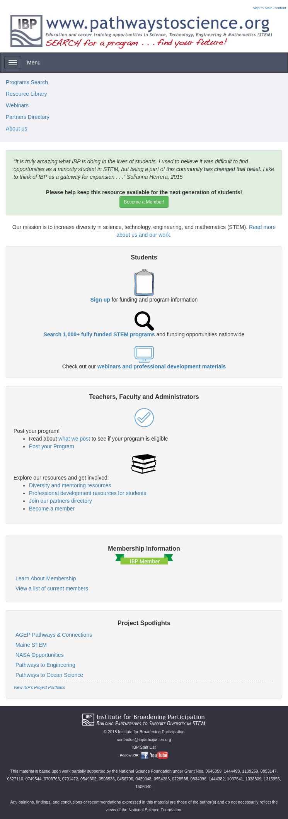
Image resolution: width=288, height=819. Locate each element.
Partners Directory (27, 117)
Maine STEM (31, 645)
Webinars (17, 105)
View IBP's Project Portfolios (39, 687)
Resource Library (26, 94)
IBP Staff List (144, 747)
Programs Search (27, 82)
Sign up (100, 300)
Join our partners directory (60, 501)
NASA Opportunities (39, 655)
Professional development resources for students (88, 493)
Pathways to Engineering (45, 665)
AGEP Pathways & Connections (53, 635)
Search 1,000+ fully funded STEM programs (99, 334)
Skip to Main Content (269, 8)
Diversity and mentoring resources (70, 485)
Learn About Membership (45, 578)
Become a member (52, 508)
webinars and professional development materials (161, 366)
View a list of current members (51, 588)
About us (16, 128)
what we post (74, 439)
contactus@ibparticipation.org (144, 739)
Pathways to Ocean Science (49, 675)
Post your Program (51, 446)
